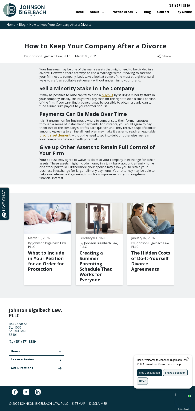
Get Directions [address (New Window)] (36, 368)
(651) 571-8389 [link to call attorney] (179, 5)
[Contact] (163, 12)
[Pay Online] (184, 12)
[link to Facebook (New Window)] (15, 392)
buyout (107, 95)
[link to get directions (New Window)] (36, 329)
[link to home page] (26, 10)
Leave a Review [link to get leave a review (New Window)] (36, 359)
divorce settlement (55, 135)
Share (164, 56)
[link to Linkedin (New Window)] (38, 392)
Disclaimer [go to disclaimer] (98, 403)
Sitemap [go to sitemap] (78, 403)
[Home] (79, 12)
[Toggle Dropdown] (104, 12)
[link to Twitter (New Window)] (26, 392)
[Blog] (147, 12)
